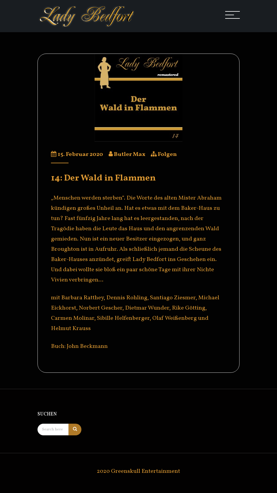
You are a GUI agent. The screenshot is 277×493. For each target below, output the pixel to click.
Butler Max (129, 154)
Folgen (167, 154)
